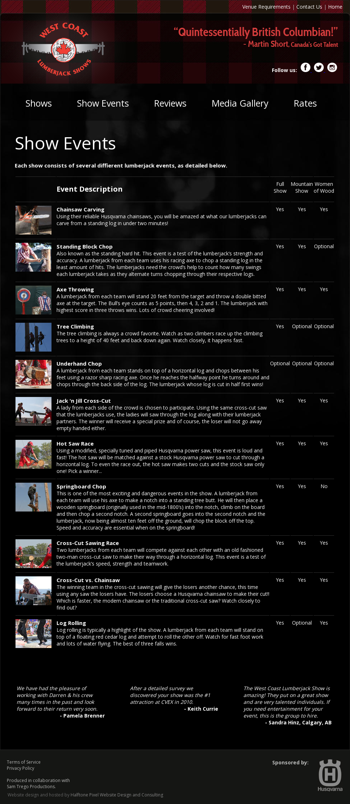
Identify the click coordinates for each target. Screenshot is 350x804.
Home (335, 6)
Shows (39, 103)
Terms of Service (24, 762)
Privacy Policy (20, 768)
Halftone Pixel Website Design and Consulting (117, 795)
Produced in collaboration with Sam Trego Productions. (38, 783)
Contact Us (309, 6)
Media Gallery (240, 103)
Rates (305, 103)
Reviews (170, 103)
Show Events (103, 103)
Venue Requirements (266, 6)
